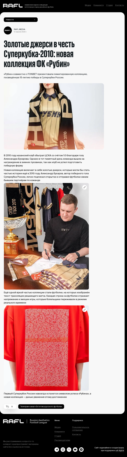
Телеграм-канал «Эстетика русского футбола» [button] (41, 406)
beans (121, 448)
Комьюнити (98, 5)
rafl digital (119, 450)
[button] (56, 449)
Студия (109, 5)
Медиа (88, 5)
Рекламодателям (62, 440)
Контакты (119, 5)
